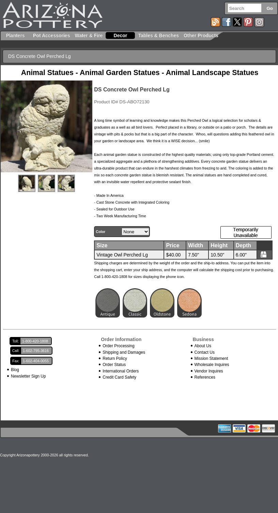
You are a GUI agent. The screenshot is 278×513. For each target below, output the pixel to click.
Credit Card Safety (119, 377)
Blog (15, 369)
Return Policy (115, 358)
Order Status (114, 364)
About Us (203, 345)
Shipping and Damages (124, 352)
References (205, 377)
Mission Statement (211, 358)
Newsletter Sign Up (28, 376)
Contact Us (205, 352)
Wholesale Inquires (212, 364)
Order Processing (118, 345)
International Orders (121, 371)
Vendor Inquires (209, 371)
